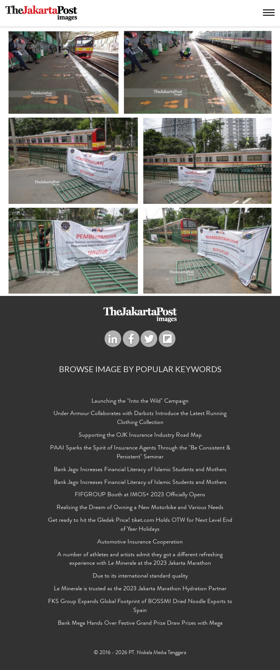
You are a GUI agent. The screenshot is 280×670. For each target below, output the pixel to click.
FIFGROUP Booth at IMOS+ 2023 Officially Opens (140, 495)
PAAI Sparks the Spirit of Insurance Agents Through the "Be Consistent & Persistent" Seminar (140, 452)
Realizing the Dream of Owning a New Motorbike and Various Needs (140, 508)
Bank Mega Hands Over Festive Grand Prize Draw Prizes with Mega (140, 623)
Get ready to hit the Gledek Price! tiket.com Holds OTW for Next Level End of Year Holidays (140, 525)
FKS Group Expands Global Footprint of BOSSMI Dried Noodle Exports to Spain (140, 606)
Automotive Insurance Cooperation (140, 542)
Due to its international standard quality (140, 576)
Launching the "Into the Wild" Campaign (140, 401)
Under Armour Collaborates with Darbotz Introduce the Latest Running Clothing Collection (140, 418)
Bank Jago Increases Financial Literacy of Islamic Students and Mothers (140, 470)
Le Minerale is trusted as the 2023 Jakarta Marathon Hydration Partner (140, 589)
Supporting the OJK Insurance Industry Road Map (140, 435)
